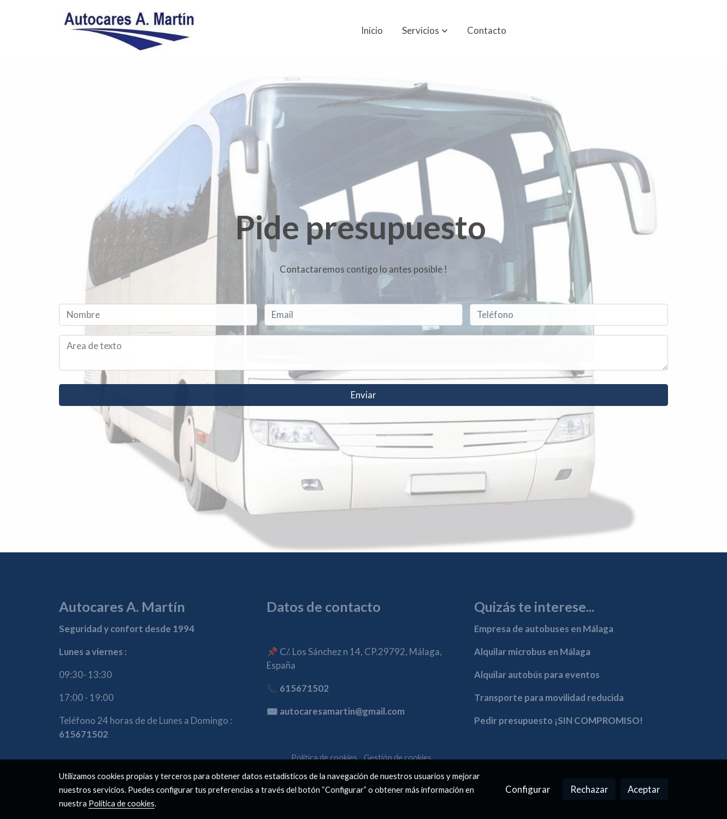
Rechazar (589, 789)
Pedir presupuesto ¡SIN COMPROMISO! (558, 720)
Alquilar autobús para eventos (537, 674)
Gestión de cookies (398, 757)
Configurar (528, 789)
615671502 (83, 734)
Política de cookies (324, 757)
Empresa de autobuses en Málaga (543, 628)
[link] (128, 30)
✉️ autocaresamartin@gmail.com (336, 711)
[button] (425, 30)
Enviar (363, 394)
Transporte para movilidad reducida (549, 697)
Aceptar (644, 789)
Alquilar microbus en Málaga (532, 651)
